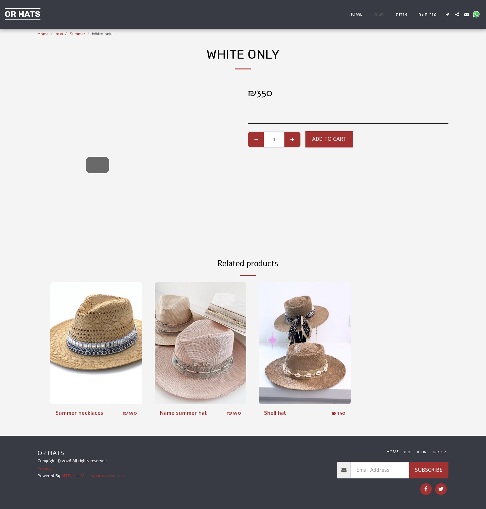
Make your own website (103, 476)
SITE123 (68, 476)
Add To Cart (329, 139)
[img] (96, 343)
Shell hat (275, 413)
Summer (77, 34)
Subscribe (428, 470)
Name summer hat (184, 413)
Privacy (45, 468)
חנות (59, 34)
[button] (447, 14)
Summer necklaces (79, 413)
